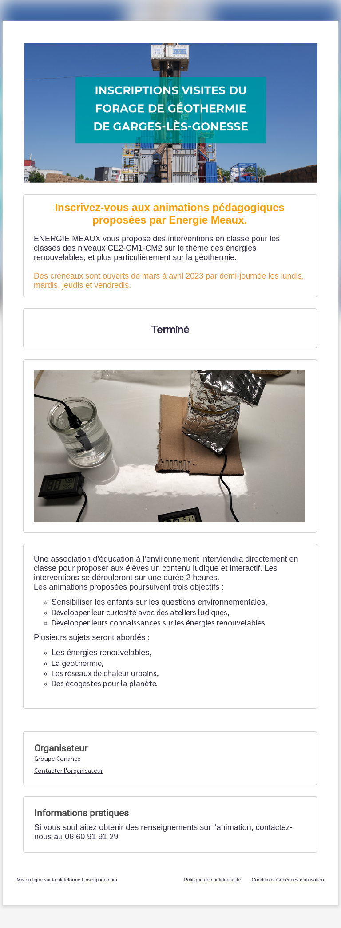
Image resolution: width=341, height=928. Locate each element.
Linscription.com (99, 879)
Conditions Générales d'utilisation (288, 879)
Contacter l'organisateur (68, 770)
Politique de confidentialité (212, 879)
